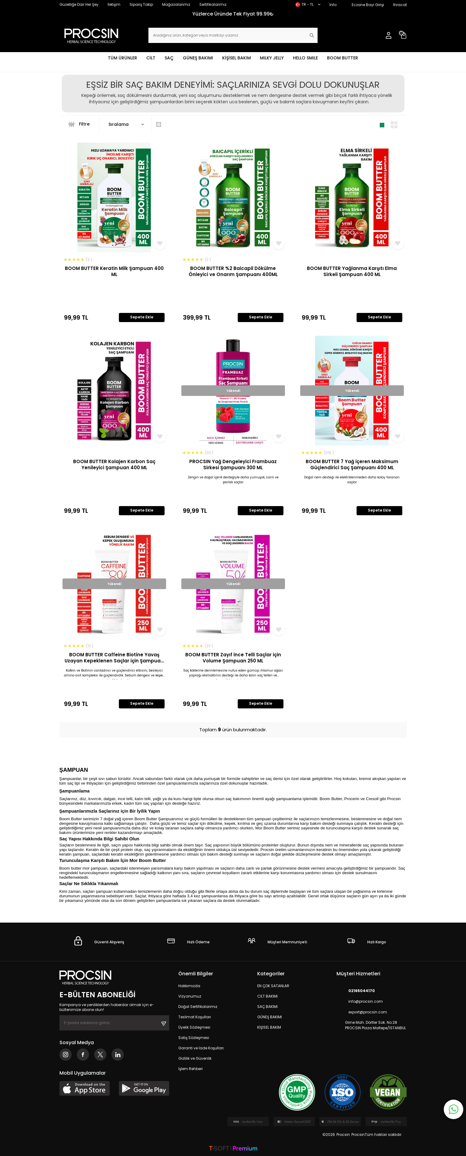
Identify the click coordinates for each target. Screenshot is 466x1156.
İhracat (400, 4)
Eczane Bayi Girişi (368, 4)
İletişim (114, 4)
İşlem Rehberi (190, 1068)
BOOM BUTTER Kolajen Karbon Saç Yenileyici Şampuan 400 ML (114, 464)
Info (332, 4)
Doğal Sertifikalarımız (197, 1006)
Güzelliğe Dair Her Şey (78, 4)
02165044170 (355, 991)
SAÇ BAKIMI (267, 1006)
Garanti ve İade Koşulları (201, 1048)
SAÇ (169, 58)
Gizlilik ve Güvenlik (195, 1058)
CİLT (150, 58)
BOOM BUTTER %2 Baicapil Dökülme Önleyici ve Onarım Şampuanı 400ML (233, 271)
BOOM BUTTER (342, 58)
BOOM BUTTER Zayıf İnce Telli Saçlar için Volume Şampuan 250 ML (233, 658)
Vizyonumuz (189, 996)
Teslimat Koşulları (194, 1016)
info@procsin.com (359, 1001)
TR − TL (307, 4)
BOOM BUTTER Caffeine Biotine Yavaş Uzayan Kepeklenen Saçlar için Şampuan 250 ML (114, 658)
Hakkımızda (189, 985)
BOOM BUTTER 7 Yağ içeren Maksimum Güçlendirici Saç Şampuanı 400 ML (352, 464)
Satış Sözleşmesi (193, 1037)
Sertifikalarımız (212, 4)
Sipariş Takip (141, 4)
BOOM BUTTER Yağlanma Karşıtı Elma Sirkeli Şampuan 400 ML (352, 271)
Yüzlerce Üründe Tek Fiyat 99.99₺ (233, 13)
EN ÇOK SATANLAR (273, 985)
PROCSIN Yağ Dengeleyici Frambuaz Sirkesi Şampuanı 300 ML (233, 464)
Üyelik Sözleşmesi (194, 1027)
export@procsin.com (361, 1012)
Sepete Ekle (141, 317)
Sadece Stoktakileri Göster (189, 124)
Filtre (79, 124)
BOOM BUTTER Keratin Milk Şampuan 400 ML (114, 271)
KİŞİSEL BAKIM (236, 58)
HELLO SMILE (305, 58)
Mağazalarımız (176, 4)
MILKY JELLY (272, 58)
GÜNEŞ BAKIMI (198, 58)
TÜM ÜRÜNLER (122, 58)
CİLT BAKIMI (267, 996)
